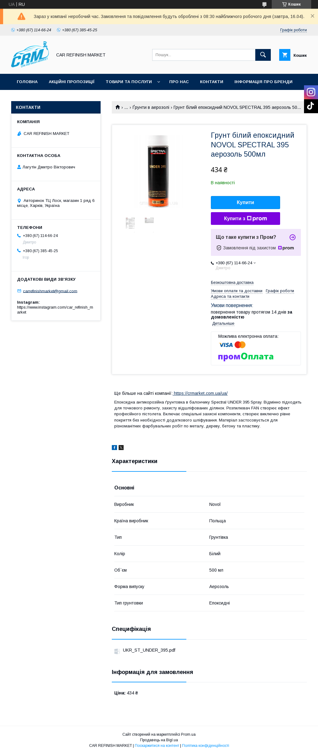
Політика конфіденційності (205, 745)
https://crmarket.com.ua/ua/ (200, 393)
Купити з (245, 218)
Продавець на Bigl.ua (159, 740)
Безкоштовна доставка (232, 282)
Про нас (179, 81)
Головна (27, 81)
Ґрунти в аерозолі (151, 107)
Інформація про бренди (263, 81)
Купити (245, 202)
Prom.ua (188, 734)
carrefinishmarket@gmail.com (50, 290)
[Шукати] (263, 55)
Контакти (211, 81)
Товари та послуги (129, 81)
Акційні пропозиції (71, 81)
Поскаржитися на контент (157, 745)
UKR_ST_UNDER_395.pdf (149, 650)
